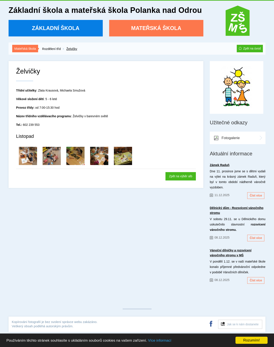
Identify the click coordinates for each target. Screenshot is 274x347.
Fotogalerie (231, 138)
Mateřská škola (156, 28)
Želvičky (71, 49)
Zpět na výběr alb (180, 176)
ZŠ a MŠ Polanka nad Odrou (238, 22)
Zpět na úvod (252, 48)
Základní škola (55, 28)
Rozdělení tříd (51, 49)
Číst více (256, 195)
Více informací (159, 340)
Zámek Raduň (219, 165)
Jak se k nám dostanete (243, 324)
